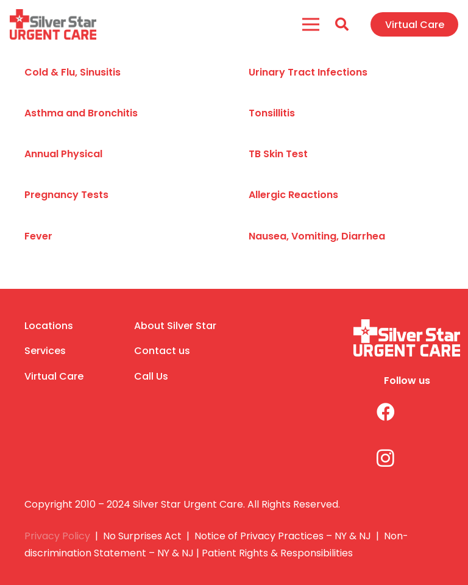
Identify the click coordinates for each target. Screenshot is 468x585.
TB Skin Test (278, 154)
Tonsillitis (272, 113)
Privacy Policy (57, 536)
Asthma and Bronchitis (81, 113)
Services (45, 351)
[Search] (341, 24)
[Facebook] (376, 412)
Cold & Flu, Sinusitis (72, 72)
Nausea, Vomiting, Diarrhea (317, 236)
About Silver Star (175, 326)
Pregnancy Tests (66, 195)
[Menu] (311, 24)
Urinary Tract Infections (308, 72)
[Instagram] (376, 458)
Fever (38, 236)
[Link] (53, 24)
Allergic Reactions (293, 195)
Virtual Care (53, 376)
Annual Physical (63, 154)
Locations (48, 326)
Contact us (162, 351)
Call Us (151, 376)
